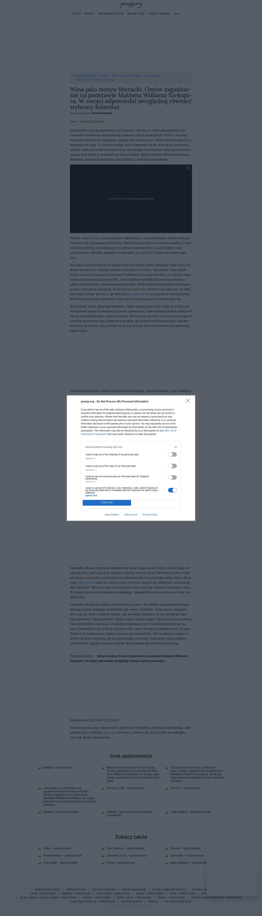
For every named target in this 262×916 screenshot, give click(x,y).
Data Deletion (112, 514)
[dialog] (131, 458)
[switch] (172, 454)
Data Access (130, 514)
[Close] (189, 402)
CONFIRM (107, 502)
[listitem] (131, 447)
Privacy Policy (150, 514)
